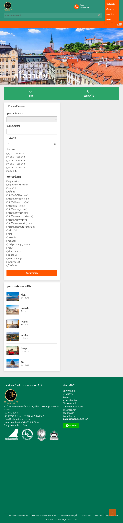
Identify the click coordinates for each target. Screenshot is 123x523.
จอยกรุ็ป (12, 188)
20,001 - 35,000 (16, 157)
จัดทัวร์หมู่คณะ (70, 390)
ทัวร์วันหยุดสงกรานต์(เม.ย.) (20, 216)
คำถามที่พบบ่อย (70, 400)
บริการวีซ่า (13, 230)
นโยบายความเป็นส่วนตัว (18, 516)
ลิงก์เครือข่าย (69, 416)
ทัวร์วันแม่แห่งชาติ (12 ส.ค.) (20, 223)
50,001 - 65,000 (16, 164)
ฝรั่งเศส (24, 321)
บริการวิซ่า (68, 394)
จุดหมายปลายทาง (14, 113)
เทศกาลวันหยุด (15, 258)
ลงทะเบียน (110, 14)
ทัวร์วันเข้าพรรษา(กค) (18, 219)
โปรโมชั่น (12, 265)
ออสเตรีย (25, 308)
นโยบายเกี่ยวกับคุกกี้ (69, 516)
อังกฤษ (24, 348)
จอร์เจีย (24, 335)
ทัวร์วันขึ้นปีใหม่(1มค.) (18, 195)
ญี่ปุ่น (23, 295)
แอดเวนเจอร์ (14, 262)
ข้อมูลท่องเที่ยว (69, 409)
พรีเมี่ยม (12, 241)
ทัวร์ (30, 93)
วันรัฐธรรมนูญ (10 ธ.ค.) (19, 244)
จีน (22, 362)
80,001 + (13, 171)
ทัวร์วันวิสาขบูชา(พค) (18, 212)
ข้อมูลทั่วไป (89, 93)
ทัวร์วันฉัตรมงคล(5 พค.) (19, 198)
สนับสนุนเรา (68, 413)
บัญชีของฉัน (110, 4)
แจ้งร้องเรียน (86, 516)
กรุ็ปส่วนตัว (13, 181)
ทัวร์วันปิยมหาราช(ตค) (18, 202)
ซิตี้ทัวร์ (11, 191)
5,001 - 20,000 (16, 153)
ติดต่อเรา (67, 397)
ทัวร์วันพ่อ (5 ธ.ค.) (16, 205)
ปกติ (10, 234)
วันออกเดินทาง (13, 126)
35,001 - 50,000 (16, 160)
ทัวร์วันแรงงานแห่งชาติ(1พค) (21, 227)
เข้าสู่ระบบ (110, 9)
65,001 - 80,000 (16, 167)
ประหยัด (12, 237)
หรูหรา (11, 248)
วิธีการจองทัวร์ (69, 403)
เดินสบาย (12, 255)
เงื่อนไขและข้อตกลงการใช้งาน (44, 516)
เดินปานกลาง (14, 251)
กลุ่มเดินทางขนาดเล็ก (18, 184)
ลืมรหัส (108, 20)
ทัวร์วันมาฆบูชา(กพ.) (17, 209)
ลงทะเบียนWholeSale (73, 406)
